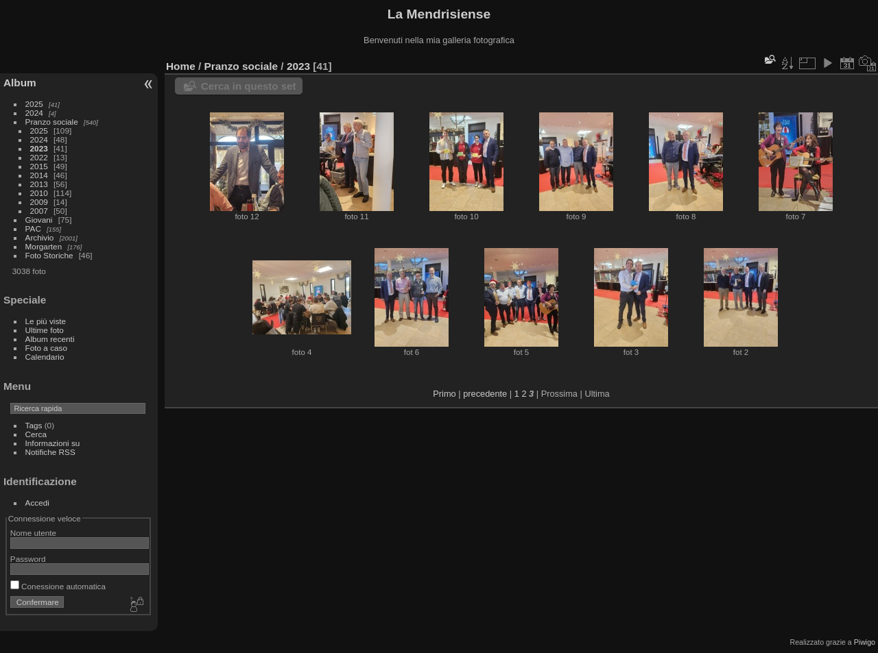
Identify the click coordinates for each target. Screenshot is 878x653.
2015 (39, 166)
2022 (39, 157)
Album (19, 82)
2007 (39, 210)
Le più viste (46, 321)
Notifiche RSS (50, 451)
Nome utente (33, 532)
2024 (34, 112)
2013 (39, 184)
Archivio (39, 237)
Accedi (37, 502)
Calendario (44, 356)
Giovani (39, 219)
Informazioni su (52, 443)
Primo (444, 394)
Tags (34, 425)
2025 (34, 103)
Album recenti (50, 338)
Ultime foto (44, 329)
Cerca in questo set (248, 86)
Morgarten (43, 246)
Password (28, 558)
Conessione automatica (58, 586)
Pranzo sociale (51, 121)
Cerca (36, 434)
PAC (33, 228)
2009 (39, 201)
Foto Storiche (49, 255)
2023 (39, 148)
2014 (39, 175)
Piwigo (864, 642)
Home (180, 66)
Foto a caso (46, 347)
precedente (485, 394)
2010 (39, 192)
